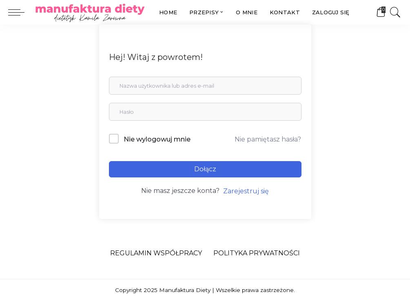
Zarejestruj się (246, 191)
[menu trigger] (20, 12)
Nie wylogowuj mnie (157, 139)
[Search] (395, 12)
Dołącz (205, 169)
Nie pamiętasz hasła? (268, 139)
